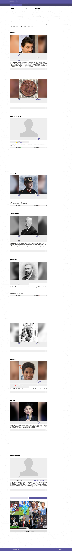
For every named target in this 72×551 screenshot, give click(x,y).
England (22, 58)
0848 (40, 99)
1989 (20, 480)
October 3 (37, 138)
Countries (24, 3)
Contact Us (60, 549)
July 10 (37, 343)
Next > (38, 498)
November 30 (37, 99)
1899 (39, 236)
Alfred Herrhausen (15, 455)
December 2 (37, 381)
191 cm (37, 385)
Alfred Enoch (13, 359)
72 (38, 56)
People (11, 3)
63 (22, 284)
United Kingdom (18, 58)
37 (38, 382)
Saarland (21, 142)
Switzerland (37, 24)
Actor (19, 60)
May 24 (37, 55)
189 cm (37, 58)
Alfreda (20, 26)
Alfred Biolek (13, 321)
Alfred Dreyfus (14, 173)
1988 (40, 381)
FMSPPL (12, 1)
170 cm (19, 241)
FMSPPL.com (17, 549)
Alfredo (17, 26)
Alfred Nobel (13, 259)
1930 (40, 477)
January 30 (37, 477)
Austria (33, 24)
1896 (20, 284)
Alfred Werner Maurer (15, 116)
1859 (39, 195)
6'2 (39, 58)
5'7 (20, 241)
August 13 (37, 236)
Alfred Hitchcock (14, 213)
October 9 (37, 195)
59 (22, 480)
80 (38, 139)
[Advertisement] (36, 16)
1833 (40, 282)
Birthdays (17, 3)
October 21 (37, 282)
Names (14, 3)
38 (38, 423)
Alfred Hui (12, 400)
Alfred (19, 55)
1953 (39, 55)
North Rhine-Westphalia (40, 480)
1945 (39, 138)
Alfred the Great (14, 77)
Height (27, 3)
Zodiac (21, 3)
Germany (30, 24)
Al (46, 24)
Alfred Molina (13, 32)
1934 (39, 343)
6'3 (39, 385)
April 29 (37, 422)
